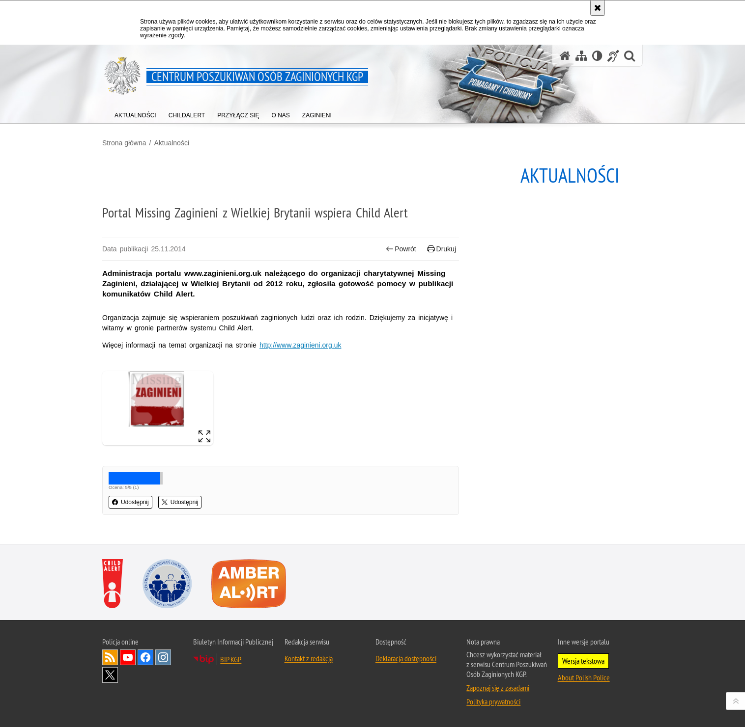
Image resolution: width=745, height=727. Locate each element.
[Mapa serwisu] (581, 56)
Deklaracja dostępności (405, 658)
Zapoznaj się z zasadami (497, 688)
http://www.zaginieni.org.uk (300, 345)
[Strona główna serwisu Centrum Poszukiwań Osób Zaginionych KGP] (565, 56)
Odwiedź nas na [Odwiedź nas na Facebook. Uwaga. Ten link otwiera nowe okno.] (145, 657)
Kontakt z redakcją (309, 658)
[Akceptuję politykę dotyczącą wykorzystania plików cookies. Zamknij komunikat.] (597, 8)
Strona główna (124, 143)
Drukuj (441, 249)
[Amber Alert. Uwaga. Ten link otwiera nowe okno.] (248, 583)
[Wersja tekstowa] (597, 56)
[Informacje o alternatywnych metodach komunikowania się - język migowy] (613, 56)
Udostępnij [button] (130, 502)
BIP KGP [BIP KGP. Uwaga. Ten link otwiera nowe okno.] (230, 659)
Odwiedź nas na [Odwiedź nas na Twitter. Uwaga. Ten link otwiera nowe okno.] (110, 675)
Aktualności (171, 143)
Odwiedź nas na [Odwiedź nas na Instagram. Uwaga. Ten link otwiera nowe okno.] (163, 657)
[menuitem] (135, 113)
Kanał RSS (110, 657)
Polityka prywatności (493, 701)
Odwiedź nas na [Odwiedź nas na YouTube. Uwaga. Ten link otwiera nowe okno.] (128, 657)
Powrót (401, 249)
